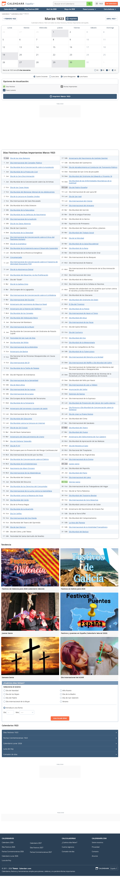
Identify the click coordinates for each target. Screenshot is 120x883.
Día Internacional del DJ (20, 362)
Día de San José (75, 196)
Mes (25, 712)
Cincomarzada (16, 257)
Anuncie (95, 856)
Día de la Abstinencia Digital (21, 269)
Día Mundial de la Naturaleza (22, 210)
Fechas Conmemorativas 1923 (15, 738)
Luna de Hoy (8, 749)
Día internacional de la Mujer (17, 701)
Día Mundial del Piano (78, 473)
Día (8, 712)
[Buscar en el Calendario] (89, 4)
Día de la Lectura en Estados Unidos (25, 196)
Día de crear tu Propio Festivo (81, 414)
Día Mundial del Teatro (78, 427)
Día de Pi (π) (15, 446)
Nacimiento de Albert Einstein (22, 468)
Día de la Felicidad (76, 238)
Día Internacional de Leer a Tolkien (83, 385)
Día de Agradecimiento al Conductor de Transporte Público (93, 167)
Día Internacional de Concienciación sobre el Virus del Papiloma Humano (32, 238)
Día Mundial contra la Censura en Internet (27, 423)
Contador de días (10, 754)
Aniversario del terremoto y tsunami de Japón (29, 408)
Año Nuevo (66, 690)
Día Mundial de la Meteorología (82, 342)
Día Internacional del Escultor (22, 300)
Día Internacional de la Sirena (81, 459)
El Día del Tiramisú (76, 304)
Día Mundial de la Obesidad (21, 232)
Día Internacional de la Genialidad (24, 380)
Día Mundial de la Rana (78, 248)
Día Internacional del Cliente (80, 201)
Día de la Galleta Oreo (19, 284)
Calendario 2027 (36, 843)
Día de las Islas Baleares (20, 158)
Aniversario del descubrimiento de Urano (27, 437)
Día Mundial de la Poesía (79, 309)
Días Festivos (9, 86)
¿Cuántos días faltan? (13, 683)
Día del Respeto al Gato (78, 446)
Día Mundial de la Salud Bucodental (83, 244)
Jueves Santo (74, 464)
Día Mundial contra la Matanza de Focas (26, 495)
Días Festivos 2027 (36, 847)
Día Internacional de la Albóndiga (24, 347)
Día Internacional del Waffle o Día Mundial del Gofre (90, 362)
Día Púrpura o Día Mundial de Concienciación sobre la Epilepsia (91, 408)
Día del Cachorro (76, 332)
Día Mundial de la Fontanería (22, 403)
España (29, 3)
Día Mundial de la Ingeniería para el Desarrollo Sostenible (34, 248)
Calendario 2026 (10, 9)
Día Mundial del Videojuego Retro (24, 318)
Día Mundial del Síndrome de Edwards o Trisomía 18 (90, 176)
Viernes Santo (74, 482)
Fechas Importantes (69, 86)
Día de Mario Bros (17, 385)
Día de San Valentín (70, 698)
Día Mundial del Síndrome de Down (83, 300)
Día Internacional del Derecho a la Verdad (86, 357)
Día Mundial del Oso (77, 338)
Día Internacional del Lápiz (80, 477)
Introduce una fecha (13, 708)
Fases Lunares (9, 90)
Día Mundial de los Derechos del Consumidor (28, 486)
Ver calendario (111, 4)
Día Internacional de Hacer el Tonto (83, 313)
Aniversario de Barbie (19, 351)
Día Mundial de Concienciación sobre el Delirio (29, 459)
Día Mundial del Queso (78, 432)
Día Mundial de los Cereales (21, 313)
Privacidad (95, 847)
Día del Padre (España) (78, 187)
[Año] (101, 3)
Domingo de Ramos (77, 394)
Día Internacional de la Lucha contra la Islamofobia (31, 491)
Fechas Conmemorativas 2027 (41, 852)
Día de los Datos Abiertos (20, 223)
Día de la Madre (68, 694)
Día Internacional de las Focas (81, 322)
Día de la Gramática (18, 244)
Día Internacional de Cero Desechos (83, 500)
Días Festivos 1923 (10, 732)
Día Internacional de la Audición (23, 219)
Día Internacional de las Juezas (22, 389)
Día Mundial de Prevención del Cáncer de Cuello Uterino (92, 403)
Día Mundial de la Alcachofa (21, 509)
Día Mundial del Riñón (19, 342)
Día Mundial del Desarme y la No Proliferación (29, 275)
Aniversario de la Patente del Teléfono (25, 309)
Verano (65, 701)
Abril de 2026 (51, 9)
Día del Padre (10, 698)
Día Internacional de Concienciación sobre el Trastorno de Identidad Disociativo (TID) (34, 263)
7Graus (15, 868)
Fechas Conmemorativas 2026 (13, 851)
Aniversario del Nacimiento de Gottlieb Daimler (88, 158)
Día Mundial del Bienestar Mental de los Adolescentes (32, 192)
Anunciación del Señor (78, 389)
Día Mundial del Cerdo (19, 500)
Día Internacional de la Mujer (22, 327)
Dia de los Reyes (12, 694)
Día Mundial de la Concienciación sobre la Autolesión (32, 167)
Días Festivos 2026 (31, 9)
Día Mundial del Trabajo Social (81, 232)
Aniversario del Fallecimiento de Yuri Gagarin (87, 437)
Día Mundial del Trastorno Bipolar (83, 495)
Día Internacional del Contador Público (26, 163)
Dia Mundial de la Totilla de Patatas (24, 368)
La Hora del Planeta (77, 522)
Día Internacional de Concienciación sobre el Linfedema (33, 295)
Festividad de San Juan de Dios (22, 338)
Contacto (95, 851)
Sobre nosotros (97, 842)
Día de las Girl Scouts (19, 427)
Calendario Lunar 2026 (12, 743)
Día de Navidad (11, 690)
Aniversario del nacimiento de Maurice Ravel (28, 304)
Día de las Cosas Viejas (19, 187)
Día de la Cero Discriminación (22, 176)
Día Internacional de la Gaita (22, 394)
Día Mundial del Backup (79, 531)
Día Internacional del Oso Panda (23, 518)
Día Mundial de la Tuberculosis (81, 351)
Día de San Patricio (18, 527)
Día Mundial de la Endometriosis (23, 464)
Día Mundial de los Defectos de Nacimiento (28, 214)
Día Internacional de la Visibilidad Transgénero (88, 527)
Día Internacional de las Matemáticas (25, 473)
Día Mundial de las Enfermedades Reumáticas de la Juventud (90, 182)
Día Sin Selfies (16, 513)
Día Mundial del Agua (78, 318)
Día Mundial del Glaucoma (21, 418)
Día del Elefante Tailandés (20, 441)
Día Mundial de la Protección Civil (24, 172)
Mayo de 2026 (69, 9)
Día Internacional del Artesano (81, 205)
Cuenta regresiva (68, 847)
